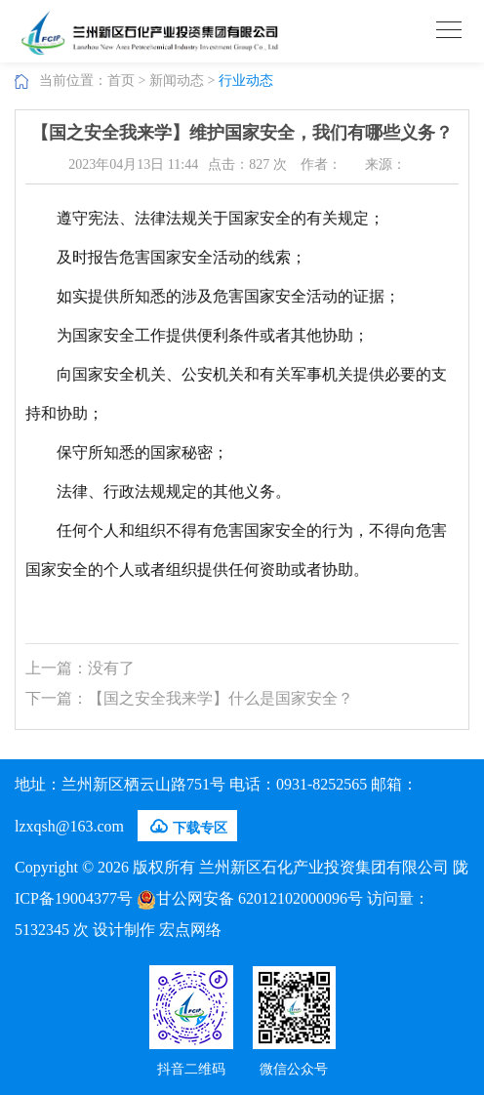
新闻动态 (176, 80)
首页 (121, 80)
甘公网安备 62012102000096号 (250, 898)
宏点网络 (190, 929)
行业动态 (246, 80)
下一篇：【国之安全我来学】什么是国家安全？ (189, 698)
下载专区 (187, 826)
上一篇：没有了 (80, 668)
